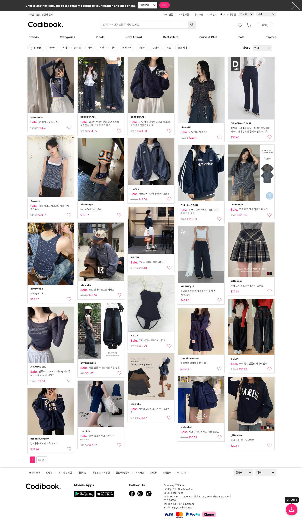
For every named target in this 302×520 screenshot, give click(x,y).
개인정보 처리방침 (101, 472)
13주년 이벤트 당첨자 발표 (40, 14)
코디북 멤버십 (65, 472)
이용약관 (82, 472)
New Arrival (133, 37)
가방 (114, 47)
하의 (90, 47)
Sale (241, 37)
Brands (34, 37)
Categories (67, 37)
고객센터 (167, 472)
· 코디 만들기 (169, 14)
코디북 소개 (34, 472)
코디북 (45, 24)
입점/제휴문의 (122, 472)
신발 (102, 47)
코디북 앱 (231, 14)
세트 (169, 47)
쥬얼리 (142, 47)
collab (153, 472)
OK (164, 5)
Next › (42, 460)
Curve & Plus (208, 37)
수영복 (156, 47)
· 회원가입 (184, 14)
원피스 (78, 47)
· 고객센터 (212, 14)
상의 (65, 47)
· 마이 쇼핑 (198, 14)
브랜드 (49, 472)
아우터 (52, 47)
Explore (271, 37)
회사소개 (181, 472)
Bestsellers (170, 37)
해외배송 (139, 472)
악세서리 (127, 47)
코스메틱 (183, 47)
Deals (100, 37)
